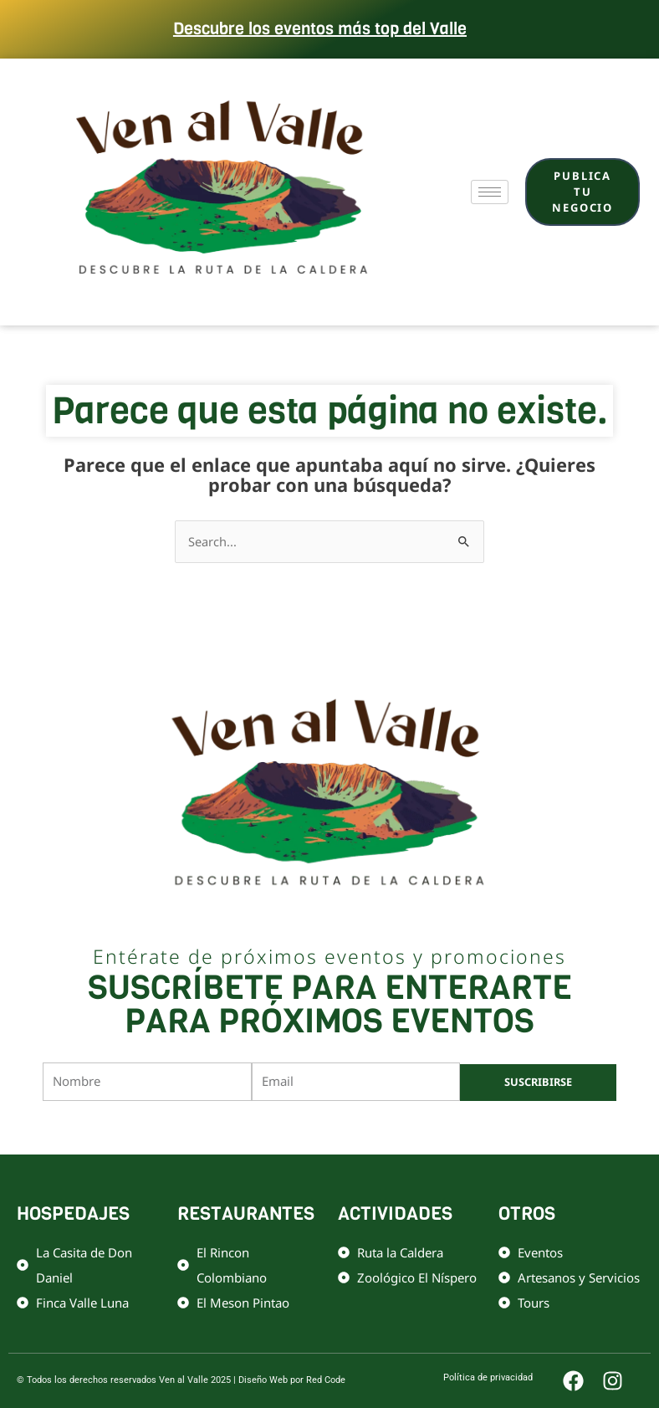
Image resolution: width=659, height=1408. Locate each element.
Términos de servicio (501, 1127)
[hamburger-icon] (489, 192)
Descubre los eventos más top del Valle (320, 29)
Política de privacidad (394, 1127)
